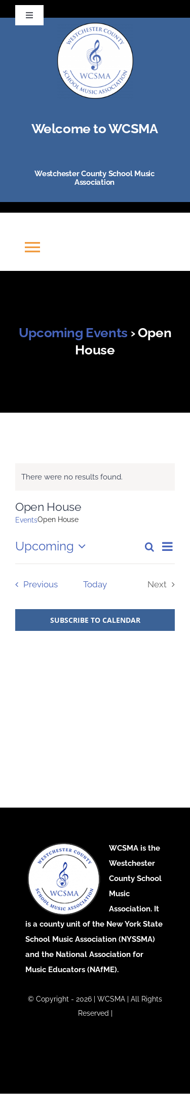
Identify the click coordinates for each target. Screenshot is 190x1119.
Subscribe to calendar (95, 620)
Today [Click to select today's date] (95, 584)
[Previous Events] (34, 584)
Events (26, 520)
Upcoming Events (73, 332)
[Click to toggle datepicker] (53, 546)
